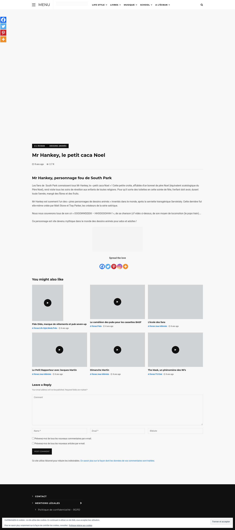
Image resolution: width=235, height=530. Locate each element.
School (145, 5)
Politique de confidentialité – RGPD (59, 509)
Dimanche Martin (99, 370)
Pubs (55, 328)
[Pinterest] (113, 265)
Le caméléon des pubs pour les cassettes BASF (115, 322)
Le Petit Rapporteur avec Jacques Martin (54, 370)
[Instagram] (119, 265)
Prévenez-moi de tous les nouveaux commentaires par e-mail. (63, 438)
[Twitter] (108, 265)
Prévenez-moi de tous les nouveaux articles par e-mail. (59, 443)
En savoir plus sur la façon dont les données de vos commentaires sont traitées (117, 461)
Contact (41, 496)
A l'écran (39, 146)
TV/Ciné (159, 374)
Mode (50, 328)
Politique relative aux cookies (80, 525)
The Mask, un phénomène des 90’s (167, 370)
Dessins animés (57, 146)
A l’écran (161, 5)
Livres (114, 5)
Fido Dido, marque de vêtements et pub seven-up (59, 324)
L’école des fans (156, 322)
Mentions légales (47, 503)
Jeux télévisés (161, 326)
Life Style (98, 5)
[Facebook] (102, 265)
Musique (129, 5)
